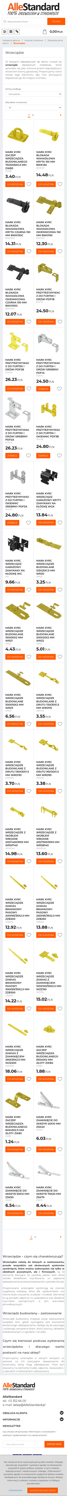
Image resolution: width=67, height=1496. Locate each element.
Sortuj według (13, 89)
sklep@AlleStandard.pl (29, 1405)
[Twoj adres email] (23, 1444)
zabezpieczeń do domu (34, 61)
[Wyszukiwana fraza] (24, 21)
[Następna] (60, 115)
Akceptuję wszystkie (43, 1490)
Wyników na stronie (16, 102)
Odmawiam (15, 1490)
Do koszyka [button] (15, 184)
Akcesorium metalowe (36, 64)
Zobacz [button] (43, 388)
